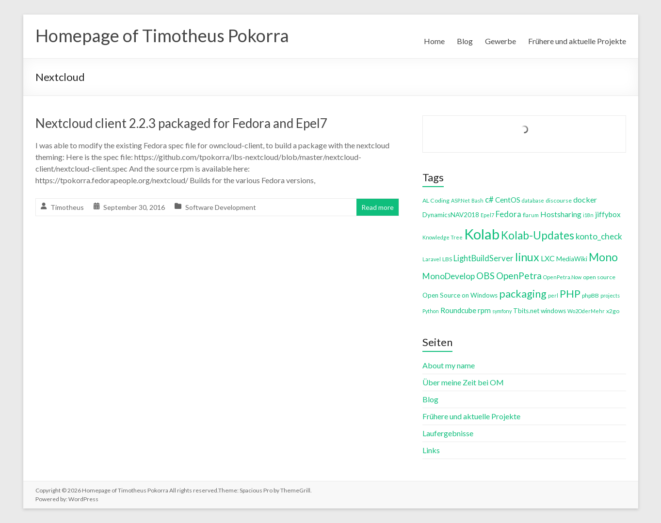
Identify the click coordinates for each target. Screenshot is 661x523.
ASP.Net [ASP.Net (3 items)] (460, 200)
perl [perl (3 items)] (553, 295)
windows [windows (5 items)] (553, 311)
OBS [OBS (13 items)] (485, 275)
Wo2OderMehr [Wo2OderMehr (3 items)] (586, 311)
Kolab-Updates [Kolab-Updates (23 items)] (537, 235)
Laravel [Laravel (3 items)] (431, 259)
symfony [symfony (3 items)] (502, 311)
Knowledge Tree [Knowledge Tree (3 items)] (442, 237)
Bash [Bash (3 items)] (477, 200)
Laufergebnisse (447, 433)
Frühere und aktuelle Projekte (577, 41)
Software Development (220, 207)
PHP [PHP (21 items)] (570, 293)
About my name (448, 365)
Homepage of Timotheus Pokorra (162, 35)
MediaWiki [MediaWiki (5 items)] (571, 259)
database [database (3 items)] (533, 200)
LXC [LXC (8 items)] (548, 258)
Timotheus (67, 207)
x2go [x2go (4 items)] (612, 311)
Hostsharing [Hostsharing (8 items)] (560, 214)
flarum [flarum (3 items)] (531, 215)
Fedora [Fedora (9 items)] (508, 214)
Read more (377, 207)
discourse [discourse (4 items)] (559, 200)
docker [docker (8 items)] (585, 199)
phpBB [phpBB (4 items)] (590, 295)
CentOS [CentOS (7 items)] (507, 199)
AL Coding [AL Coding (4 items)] (436, 200)
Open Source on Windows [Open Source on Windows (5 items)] (460, 295)
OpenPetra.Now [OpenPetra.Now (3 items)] (562, 277)
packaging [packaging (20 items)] (523, 293)
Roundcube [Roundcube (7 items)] (458, 310)
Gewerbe (500, 41)
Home (434, 41)
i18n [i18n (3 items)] (588, 215)
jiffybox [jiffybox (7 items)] (608, 214)
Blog (465, 41)
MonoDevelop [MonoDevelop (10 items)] (448, 276)
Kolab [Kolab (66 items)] (482, 233)
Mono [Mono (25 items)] (603, 257)
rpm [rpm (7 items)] (484, 310)
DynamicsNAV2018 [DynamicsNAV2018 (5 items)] (450, 215)
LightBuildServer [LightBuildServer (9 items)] (483, 258)
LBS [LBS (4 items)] (447, 259)
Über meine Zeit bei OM (463, 382)
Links (431, 450)
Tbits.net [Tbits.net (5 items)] (526, 311)
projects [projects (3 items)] (610, 295)
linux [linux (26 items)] (527, 257)
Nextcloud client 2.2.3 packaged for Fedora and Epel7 (181, 123)
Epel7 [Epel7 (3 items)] (487, 215)
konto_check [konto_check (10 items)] (599, 236)
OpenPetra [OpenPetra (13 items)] (519, 275)
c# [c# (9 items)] (489, 199)
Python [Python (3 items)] (430, 311)
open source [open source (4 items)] (599, 277)
